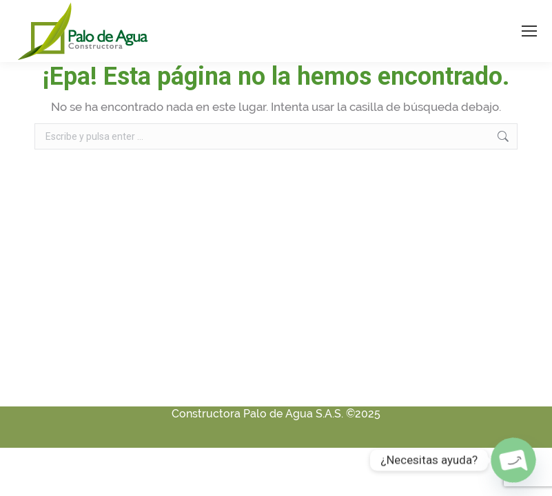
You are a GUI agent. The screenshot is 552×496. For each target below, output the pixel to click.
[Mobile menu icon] (529, 31)
